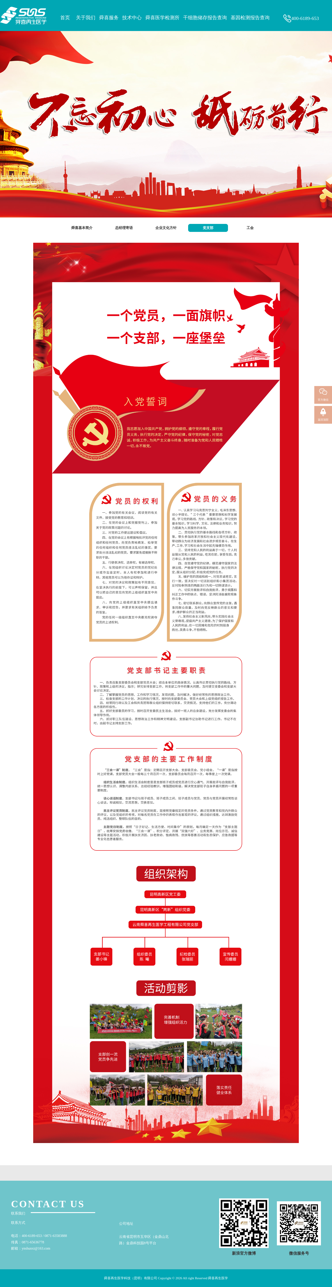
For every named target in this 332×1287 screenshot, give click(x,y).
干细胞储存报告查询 (205, 17)
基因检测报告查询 (251, 17)
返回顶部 (323, 419)
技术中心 (132, 17)
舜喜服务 (109, 17)
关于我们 (86, 17)
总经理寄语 (124, 228)
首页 (66, 17)
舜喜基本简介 (82, 228)
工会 (250, 228)
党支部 (208, 228)
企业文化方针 (166, 228)
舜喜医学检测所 (163, 17)
